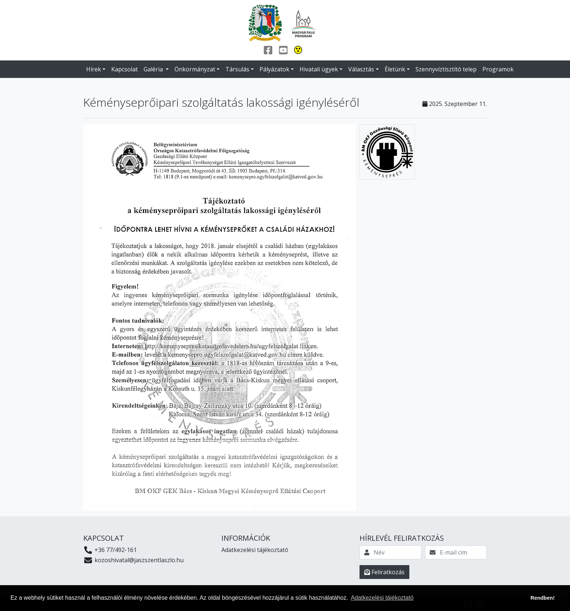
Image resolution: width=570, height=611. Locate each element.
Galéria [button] (154, 69)
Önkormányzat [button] (194, 69)
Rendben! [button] (542, 598)
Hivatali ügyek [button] (319, 69)
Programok (498, 69)
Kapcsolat (124, 69)
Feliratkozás (384, 572)
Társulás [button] (237, 69)
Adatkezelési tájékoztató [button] (382, 598)
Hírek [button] (93, 69)
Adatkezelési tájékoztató (254, 550)
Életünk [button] (395, 69)
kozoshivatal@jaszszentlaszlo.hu (133, 560)
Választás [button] (361, 69)
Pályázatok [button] (274, 69)
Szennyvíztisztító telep (446, 69)
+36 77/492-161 (110, 550)
